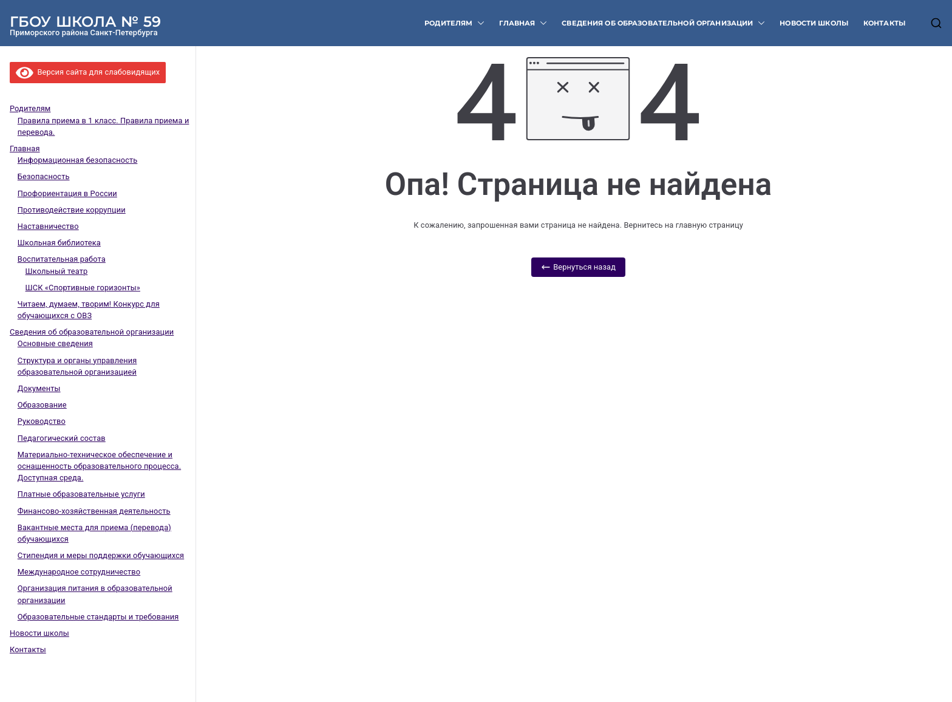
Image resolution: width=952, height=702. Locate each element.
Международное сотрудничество (79, 571)
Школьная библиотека (59, 242)
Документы (39, 388)
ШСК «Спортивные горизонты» (82, 287)
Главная (523, 23)
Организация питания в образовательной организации (95, 594)
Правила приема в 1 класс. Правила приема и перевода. (103, 126)
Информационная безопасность (78, 160)
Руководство (42, 421)
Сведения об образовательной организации (663, 23)
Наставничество (48, 226)
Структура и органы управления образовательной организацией (77, 366)
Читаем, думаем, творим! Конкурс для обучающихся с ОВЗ (89, 309)
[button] (478, 23)
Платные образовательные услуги (81, 494)
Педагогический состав (62, 438)
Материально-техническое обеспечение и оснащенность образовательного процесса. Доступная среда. (99, 466)
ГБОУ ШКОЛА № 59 (85, 21)
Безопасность (44, 176)
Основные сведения (55, 343)
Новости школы (814, 23)
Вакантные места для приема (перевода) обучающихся (94, 533)
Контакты (884, 23)
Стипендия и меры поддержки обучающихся (101, 555)
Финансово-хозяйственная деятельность (94, 511)
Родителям (454, 23)
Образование (42, 404)
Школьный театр (56, 271)
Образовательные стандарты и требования (98, 616)
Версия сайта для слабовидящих (88, 72)
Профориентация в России (67, 193)
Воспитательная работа (62, 259)
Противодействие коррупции (72, 209)
